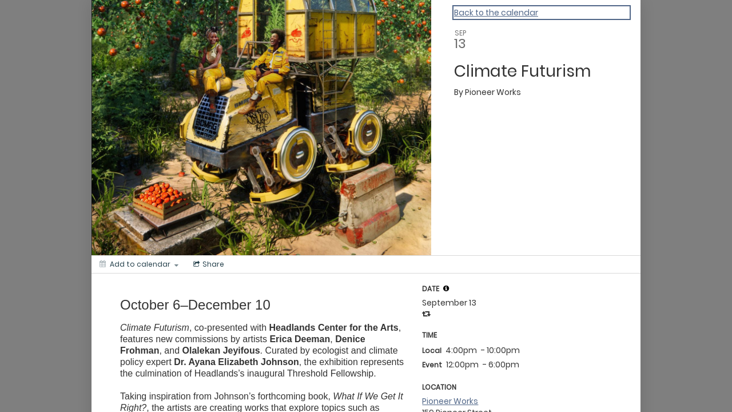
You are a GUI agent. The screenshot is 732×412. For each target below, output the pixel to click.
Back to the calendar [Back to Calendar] (496, 12)
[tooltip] (446, 288)
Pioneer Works (450, 401)
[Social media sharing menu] (207, 264)
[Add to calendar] (139, 264)
